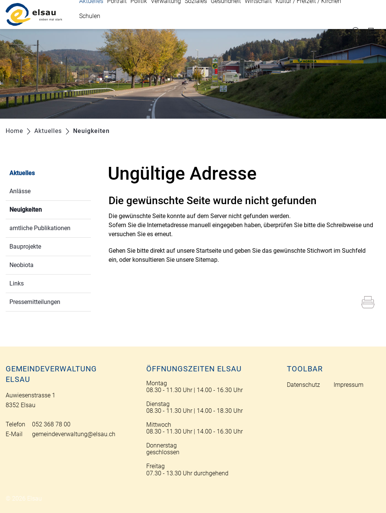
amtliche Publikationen (39, 228)
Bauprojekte (25, 246)
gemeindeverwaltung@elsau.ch (73, 434)
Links (16, 283)
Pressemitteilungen (34, 301)
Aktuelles (22, 173)
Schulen (89, 16)
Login (374, 31)
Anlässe (20, 191)
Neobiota (21, 265)
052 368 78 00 (51, 424)
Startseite (208, 250)
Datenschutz (303, 384)
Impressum (348, 384)
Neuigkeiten (43, 209)
